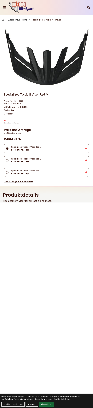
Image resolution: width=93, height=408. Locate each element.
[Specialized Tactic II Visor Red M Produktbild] (46, 57)
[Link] (4, 7)
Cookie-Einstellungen (13, 404)
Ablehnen (32, 404)
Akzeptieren (46, 404)
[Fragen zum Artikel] (46, 181)
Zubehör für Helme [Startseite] (17, 19)
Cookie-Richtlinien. (62, 399)
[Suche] (89, 7)
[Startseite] (3, 20)
